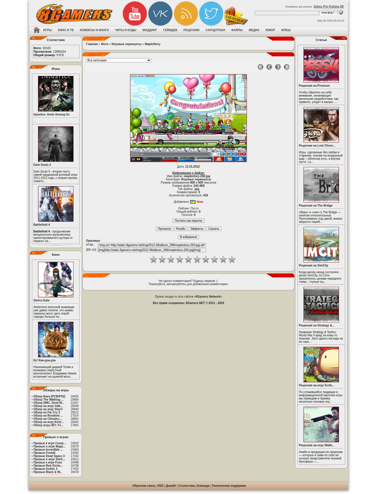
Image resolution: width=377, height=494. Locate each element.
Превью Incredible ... (48, 449)
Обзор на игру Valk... (48, 406)
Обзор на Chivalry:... (47, 418)
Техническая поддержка (229, 485)
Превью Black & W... (47, 472)
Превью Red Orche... (48, 465)
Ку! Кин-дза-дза (44, 360)
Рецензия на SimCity (313, 265)
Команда (203, 485)
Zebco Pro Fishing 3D (329, 6)
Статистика (187, 485)
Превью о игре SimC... (49, 459)
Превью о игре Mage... (49, 446)
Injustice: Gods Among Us (51, 114)
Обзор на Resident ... (48, 415)
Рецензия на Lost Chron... (317, 145)
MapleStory (152, 44)
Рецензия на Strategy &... (316, 325)
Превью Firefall (44, 452)
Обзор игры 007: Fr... (48, 425)
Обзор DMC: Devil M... (48, 402)
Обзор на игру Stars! (48, 409)
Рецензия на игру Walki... (317, 445)
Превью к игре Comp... (49, 443)
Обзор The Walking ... (48, 399)
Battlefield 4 (41, 224)
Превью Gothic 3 (45, 468)
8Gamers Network (208, 296)
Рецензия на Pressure (314, 85)
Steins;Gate (41, 300)
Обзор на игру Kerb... (48, 422)
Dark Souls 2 (42, 164)
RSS (161, 485)
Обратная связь (143, 485)
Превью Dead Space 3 (49, 456)
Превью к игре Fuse (47, 462)
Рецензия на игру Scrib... (316, 385)
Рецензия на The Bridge (316, 205)
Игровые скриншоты (126, 44)
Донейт (171, 485)
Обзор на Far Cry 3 (46, 412)
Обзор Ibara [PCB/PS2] (49, 396)
